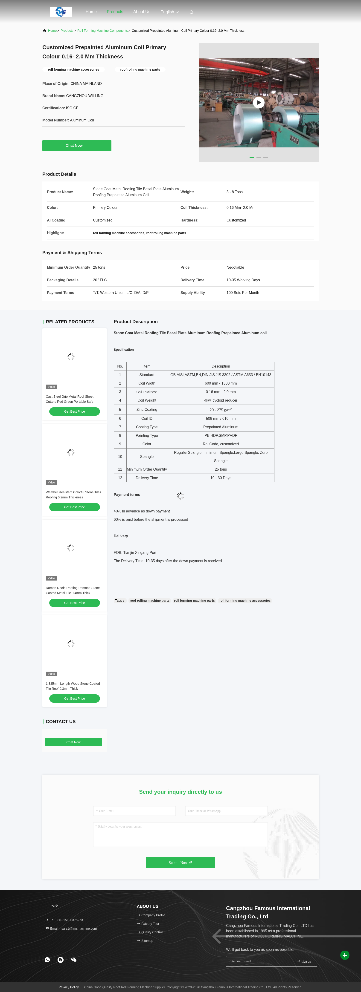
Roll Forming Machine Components (102, 30)
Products (115, 11)
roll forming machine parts (194, 600)
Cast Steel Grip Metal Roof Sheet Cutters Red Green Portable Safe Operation (69, 401)
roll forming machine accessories (245, 600)
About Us (141, 11)
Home (91, 11)
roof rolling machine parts (150, 600)
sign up (304, 961)
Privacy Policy (69, 987)
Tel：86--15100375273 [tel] (64, 920)
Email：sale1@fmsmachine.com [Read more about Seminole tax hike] (71, 928)
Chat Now (77, 145)
